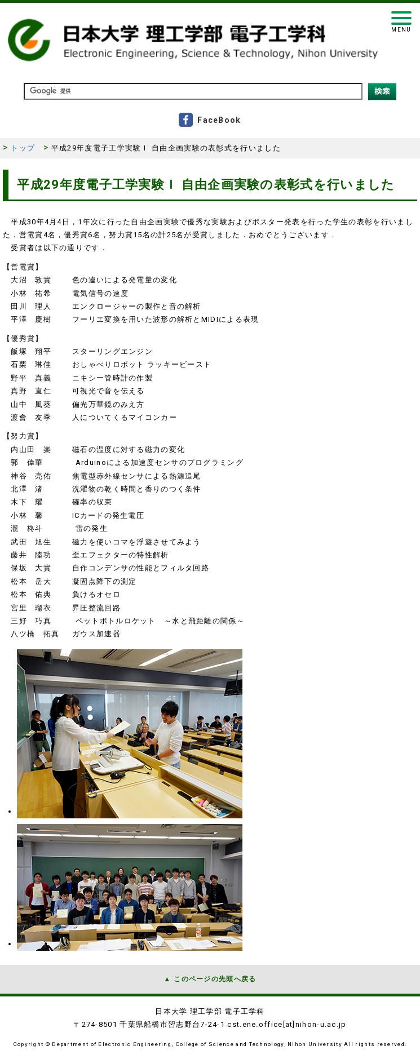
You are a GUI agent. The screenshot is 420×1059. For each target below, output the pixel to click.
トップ (23, 148)
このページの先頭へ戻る (215, 979)
